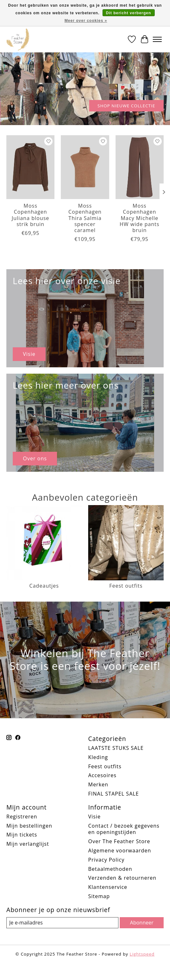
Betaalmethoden (110, 868)
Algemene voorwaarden (119, 850)
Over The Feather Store (119, 841)
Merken (98, 784)
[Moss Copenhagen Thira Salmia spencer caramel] (85, 167)
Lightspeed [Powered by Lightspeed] (142, 954)
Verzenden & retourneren (122, 877)
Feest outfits (105, 766)
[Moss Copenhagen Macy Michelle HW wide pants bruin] (140, 167)
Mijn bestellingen (29, 825)
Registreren (21, 816)
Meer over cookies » (86, 20)
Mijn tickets (21, 834)
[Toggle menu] (157, 39)
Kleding (98, 757)
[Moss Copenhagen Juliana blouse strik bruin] (30, 167)
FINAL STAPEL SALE (113, 793)
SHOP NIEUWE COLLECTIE (126, 106)
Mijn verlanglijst (27, 843)
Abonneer (141, 922)
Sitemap (99, 896)
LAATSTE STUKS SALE (116, 747)
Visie (94, 816)
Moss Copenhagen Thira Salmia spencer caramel (85, 218)
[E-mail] (62, 922)
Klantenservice (107, 887)
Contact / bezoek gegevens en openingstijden (123, 829)
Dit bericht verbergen (128, 13)
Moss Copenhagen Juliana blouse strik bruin (30, 215)
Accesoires (102, 775)
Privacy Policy (106, 859)
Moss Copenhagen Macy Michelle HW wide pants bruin (139, 218)
